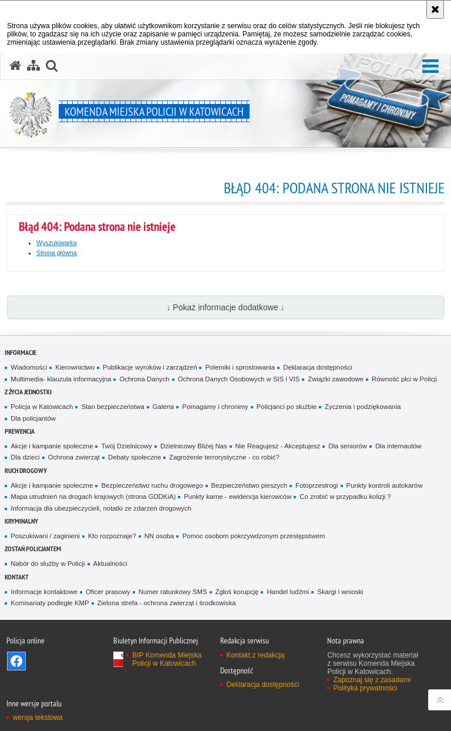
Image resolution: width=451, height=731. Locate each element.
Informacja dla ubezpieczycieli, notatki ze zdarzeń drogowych (101, 508)
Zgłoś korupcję (237, 591)
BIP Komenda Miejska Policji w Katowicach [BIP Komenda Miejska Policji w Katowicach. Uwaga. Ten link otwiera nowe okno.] (166, 659)
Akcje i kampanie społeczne (52, 446)
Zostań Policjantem (33, 548)
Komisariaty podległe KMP (50, 602)
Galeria (163, 406)
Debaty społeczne (134, 457)
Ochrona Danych (144, 379)
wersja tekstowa (37, 717)
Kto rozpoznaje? (112, 535)
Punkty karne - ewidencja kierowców (237, 496)
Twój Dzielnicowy (126, 446)
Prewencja (20, 431)
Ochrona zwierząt (74, 457)
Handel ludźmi (288, 591)
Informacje (20, 352)
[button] (430, 67)
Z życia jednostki (28, 391)
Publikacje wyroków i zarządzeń (150, 367)
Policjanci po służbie (287, 406)
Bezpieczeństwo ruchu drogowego (152, 485)
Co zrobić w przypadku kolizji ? (345, 496)
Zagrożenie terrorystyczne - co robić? (224, 457)
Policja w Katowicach (42, 406)
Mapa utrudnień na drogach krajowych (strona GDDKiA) (93, 496)
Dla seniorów (347, 446)
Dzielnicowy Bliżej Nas (193, 446)
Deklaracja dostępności (317, 367)
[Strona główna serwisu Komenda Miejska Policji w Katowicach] (15, 65)
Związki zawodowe (336, 379)
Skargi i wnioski (340, 591)
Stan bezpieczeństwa (112, 406)
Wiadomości (29, 367)
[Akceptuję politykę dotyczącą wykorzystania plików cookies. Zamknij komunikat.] (435, 9)
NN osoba (159, 535)
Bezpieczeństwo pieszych (249, 485)
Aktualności (110, 563)
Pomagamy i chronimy (215, 406)
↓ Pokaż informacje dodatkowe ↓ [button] (225, 307)
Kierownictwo (75, 367)
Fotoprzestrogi (316, 485)
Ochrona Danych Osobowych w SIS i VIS (239, 379)
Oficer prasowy (108, 591)
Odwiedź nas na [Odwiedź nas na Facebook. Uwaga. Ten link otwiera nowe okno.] (16, 661)
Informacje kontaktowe (44, 591)
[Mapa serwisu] (33, 65)
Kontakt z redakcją (255, 655)
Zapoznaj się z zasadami (371, 680)
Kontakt (17, 576)
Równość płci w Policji (404, 379)
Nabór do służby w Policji (48, 563)
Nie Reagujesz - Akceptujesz (278, 446)
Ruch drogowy (26, 470)
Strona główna (56, 252)
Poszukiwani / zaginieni (45, 535)
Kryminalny (21, 521)
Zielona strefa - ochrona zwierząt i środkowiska (166, 602)
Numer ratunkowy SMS (173, 591)
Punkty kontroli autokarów (384, 485)
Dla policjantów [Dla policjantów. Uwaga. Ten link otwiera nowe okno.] (33, 418)
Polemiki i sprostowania (240, 367)
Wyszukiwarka (56, 242)
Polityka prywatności (365, 688)
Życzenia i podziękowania (362, 406)
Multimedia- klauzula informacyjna (61, 379)
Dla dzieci (25, 457)
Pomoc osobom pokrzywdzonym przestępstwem (253, 535)
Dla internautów (398, 446)
